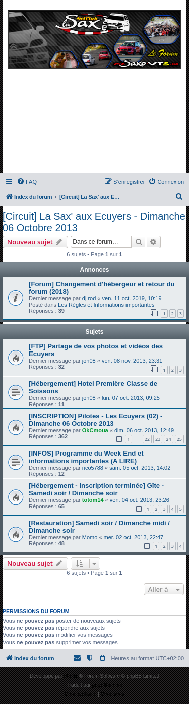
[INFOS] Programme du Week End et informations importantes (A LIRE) (86, 457)
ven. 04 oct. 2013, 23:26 (139, 500)
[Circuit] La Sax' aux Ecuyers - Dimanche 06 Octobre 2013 (94, 222)
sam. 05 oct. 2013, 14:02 (139, 468)
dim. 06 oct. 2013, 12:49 (144, 430)
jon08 (89, 361)
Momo (90, 537)
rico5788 (92, 468)
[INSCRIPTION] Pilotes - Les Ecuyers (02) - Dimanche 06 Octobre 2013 (95, 419)
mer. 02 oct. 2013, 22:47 (134, 537)
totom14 (93, 500)
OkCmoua (95, 430)
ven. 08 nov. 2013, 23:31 (132, 361)
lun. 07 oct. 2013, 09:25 (131, 398)
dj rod (89, 298)
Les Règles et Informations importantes (106, 304)
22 (147, 439)
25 (179, 439)
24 (168, 439)
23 (157, 439)
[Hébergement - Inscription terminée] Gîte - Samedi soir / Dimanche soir (96, 489)
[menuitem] (27, 182)
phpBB (71, 676)
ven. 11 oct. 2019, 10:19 (132, 298)
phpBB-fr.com (107, 685)
